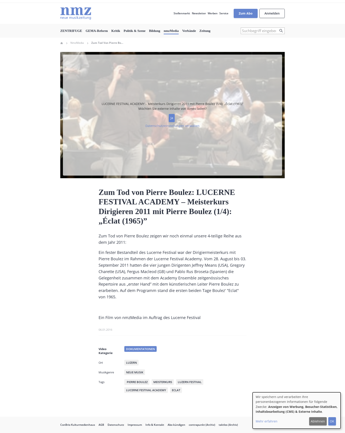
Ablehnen (318, 421)
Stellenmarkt (182, 13)
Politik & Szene (134, 31)
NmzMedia (77, 43)
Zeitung (204, 31)
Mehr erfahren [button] (266, 421)
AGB (101, 425)
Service (223, 13)
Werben (213, 13)
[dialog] (297, 410)
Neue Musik (134, 372)
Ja (172, 118)
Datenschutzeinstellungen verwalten (172, 126)
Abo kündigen (176, 425)
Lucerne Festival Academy (146, 390)
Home (61, 43)
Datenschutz (116, 425)
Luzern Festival (190, 382)
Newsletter (199, 13)
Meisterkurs (162, 382)
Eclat (176, 390)
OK (332, 421)
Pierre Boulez (137, 382)
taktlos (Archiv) (228, 425)
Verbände (189, 31)
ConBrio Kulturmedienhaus (77, 425)
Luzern (131, 363)
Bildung (154, 31)
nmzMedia (171, 31)
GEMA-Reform (97, 31)
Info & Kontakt (154, 425)
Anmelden (272, 13)
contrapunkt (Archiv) (202, 425)
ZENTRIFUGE (71, 31)
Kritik (115, 31)
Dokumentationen (140, 349)
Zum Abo (246, 13)
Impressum (135, 425)
